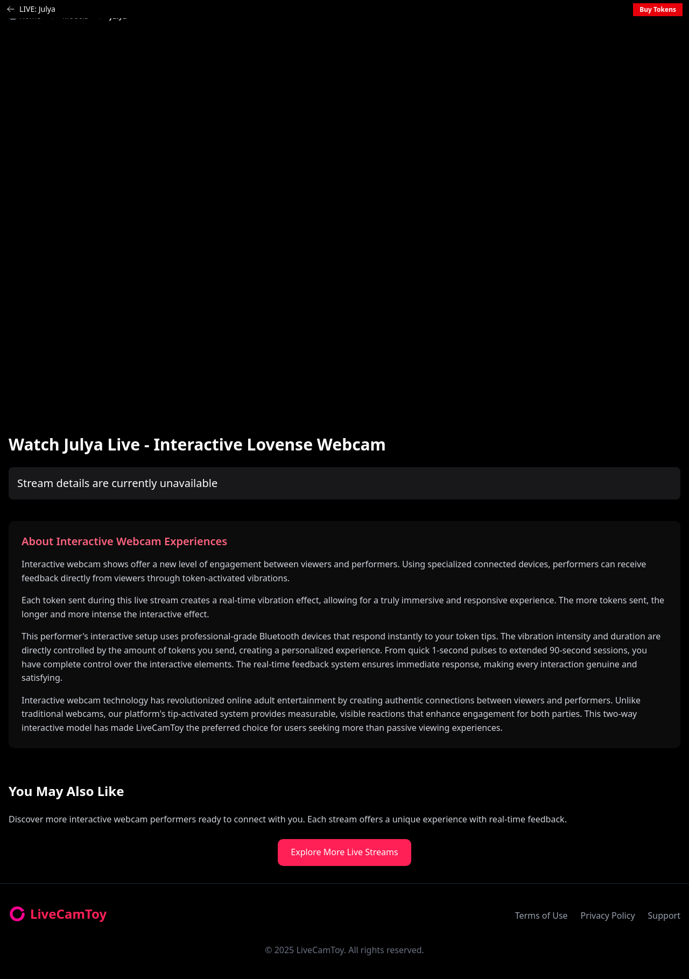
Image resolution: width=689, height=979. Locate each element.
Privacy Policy (608, 915)
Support (664, 915)
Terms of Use (541, 915)
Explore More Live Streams (344, 852)
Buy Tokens (657, 9)
